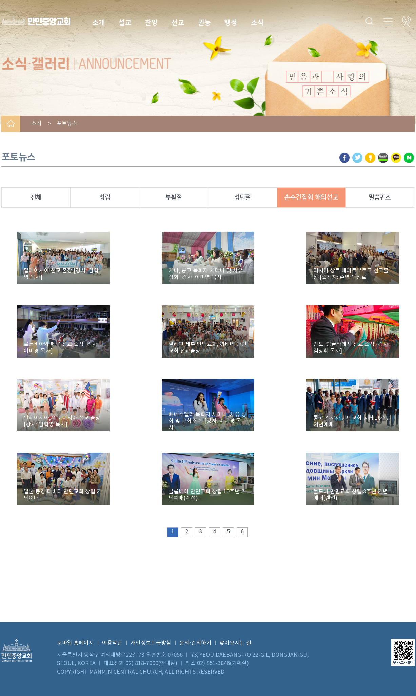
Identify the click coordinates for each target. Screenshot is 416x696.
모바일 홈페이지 (75, 643)
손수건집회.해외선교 (311, 197)
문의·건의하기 (195, 643)
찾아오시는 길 (235, 643)
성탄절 (242, 197)
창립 (104, 197)
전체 (36, 197)
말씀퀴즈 (380, 197)
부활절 (173, 197)
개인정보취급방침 (151, 643)
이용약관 (112, 643)
